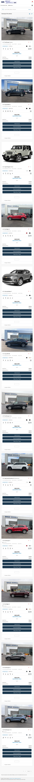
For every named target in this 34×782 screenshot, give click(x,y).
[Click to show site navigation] (32, 5)
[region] (17, 58)
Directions (11, 5)
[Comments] (29, 49)
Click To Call (17, 61)
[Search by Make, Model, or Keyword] (15, 9)
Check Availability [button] (17, 64)
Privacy (13, 778)
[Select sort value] (31, 14)
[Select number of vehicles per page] (30, 771)
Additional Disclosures (18, 778)
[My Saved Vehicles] (32, 2)
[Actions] (31, 42)
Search (29, 9)
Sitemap (11, 778)
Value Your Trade (17, 67)
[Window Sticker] (31, 49)
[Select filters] (29, 14)
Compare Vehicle (7, 75)
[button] (4, 5)
